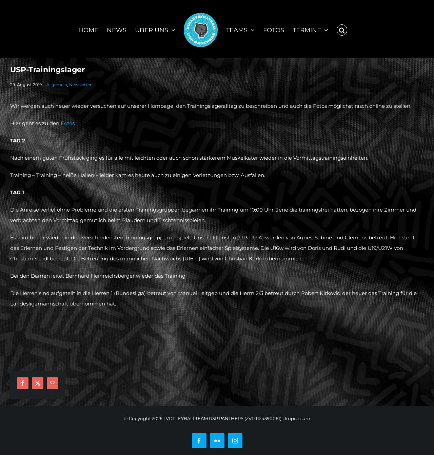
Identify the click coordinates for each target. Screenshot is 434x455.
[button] (342, 29)
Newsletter (80, 84)
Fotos (68, 123)
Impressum (297, 418)
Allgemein (56, 84)
